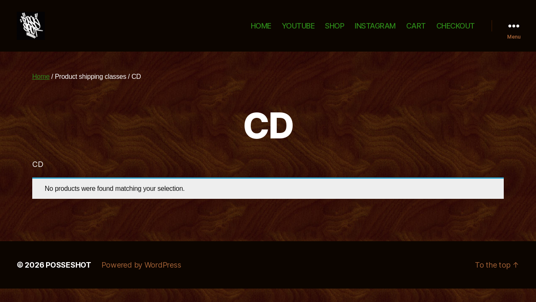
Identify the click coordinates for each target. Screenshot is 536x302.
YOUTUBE (298, 30)
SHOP (334, 30)
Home (41, 86)
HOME (261, 30)
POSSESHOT (68, 274)
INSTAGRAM (375, 30)
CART (416, 30)
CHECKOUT (455, 30)
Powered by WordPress (141, 274)
